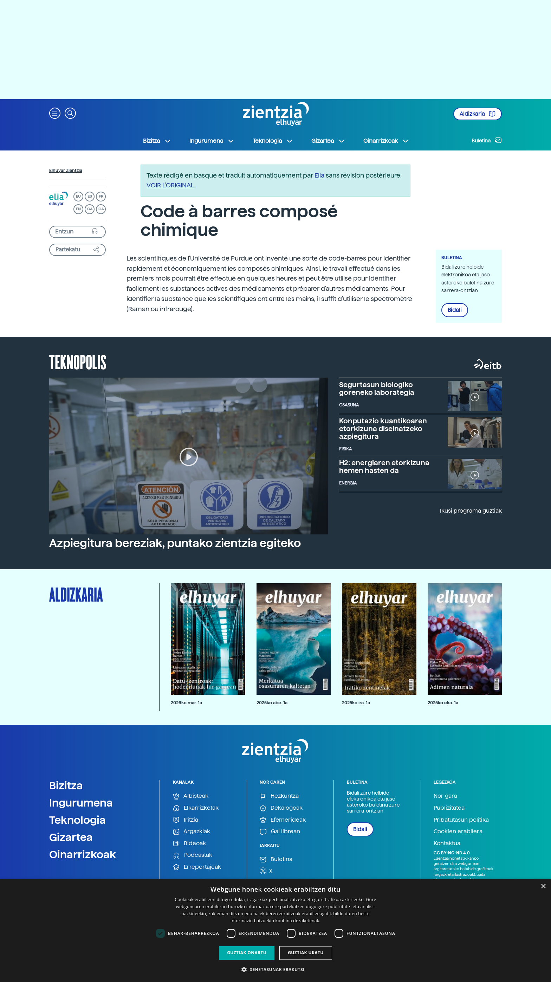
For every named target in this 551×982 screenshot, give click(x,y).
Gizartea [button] (328, 141)
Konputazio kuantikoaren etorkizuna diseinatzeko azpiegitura (383, 429)
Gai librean (280, 831)
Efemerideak (283, 820)
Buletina (487, 140)
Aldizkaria (477, 113)
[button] (54, 112)
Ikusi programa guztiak (471, 510)
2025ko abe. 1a (272, 702)
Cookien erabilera (458, 831)
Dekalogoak (281, 808)
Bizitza (66, 785)
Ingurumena (81, 802)
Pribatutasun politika (461, 819)
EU (78, 196)
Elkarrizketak (196, 808)
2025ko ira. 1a (356, 702)
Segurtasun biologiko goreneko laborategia (376, 388)
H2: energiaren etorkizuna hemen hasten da (384, 466)
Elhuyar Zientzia (65, 170)
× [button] (543, 886)
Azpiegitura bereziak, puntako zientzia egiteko (175, 543)
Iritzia (185, 820)
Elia (319, 175)
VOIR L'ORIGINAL (170, 185)
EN (78, 209)
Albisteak (190, 796)
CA (89, 209)
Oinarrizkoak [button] (386, 141)
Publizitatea (449, 807)
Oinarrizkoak (82, 854)
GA (101, 209)
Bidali (455, 310)
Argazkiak (191, 831)
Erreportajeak (197, 867)
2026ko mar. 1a (186, 702)
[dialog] (275, 930)
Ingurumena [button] (211, 141)
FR (101, 196)
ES (89, 196)
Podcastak (192, 855)
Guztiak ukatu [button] (306, 953)
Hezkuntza (279, 796)
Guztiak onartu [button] (246, 953)
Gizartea (71, 837)
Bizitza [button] (157, 141)
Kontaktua (447, 843)
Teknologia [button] (273, 141)
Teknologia (77, 820)
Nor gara (445, 795)
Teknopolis (77, 361)
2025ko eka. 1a (443, 702)
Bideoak (189, 843)
